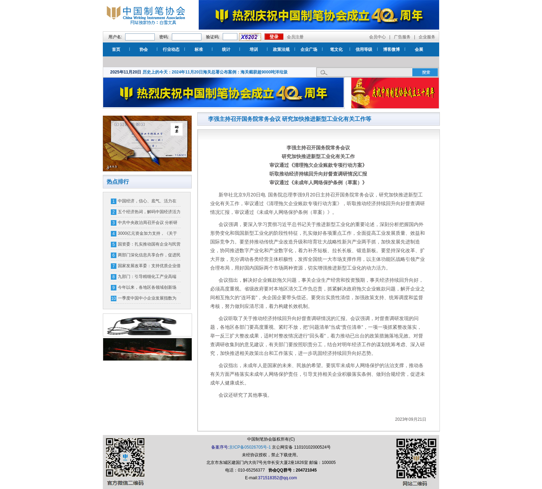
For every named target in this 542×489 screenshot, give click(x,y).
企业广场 (308, 49)
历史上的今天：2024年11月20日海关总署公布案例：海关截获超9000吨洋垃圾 (215, 72)
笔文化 (336, 49)
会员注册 (295, 36)
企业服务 (427, 36)
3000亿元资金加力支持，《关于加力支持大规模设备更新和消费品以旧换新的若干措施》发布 (149, 235)
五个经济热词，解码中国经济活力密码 (149, 213)
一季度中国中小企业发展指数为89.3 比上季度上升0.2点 (147, 299)
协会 (143, 49)
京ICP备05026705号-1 (250, 447)
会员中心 (377, 36)
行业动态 (171, 49)
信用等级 (364, 49)
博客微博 (391, 49)
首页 (116, 49)
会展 (419, 49)
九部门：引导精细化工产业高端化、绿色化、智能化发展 (147, 278)
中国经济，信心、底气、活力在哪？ (147, 202)
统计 (226, 49)
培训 (254, 49)
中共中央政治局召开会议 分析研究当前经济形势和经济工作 (147, 224)
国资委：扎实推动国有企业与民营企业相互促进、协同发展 (149, 245)
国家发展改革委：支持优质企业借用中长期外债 (149, 267)
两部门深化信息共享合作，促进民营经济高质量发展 (149, 256)
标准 (198, 49)
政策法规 (281, 49)
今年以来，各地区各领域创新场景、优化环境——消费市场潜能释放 (149, 289)
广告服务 (402, 36)
